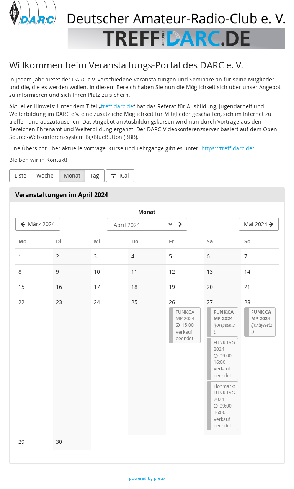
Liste (20, 175)
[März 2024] (37, 224)
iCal (120, 175)
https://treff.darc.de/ (227, 148)
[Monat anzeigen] (180, 224)
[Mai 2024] (259, 224)
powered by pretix (147, 478)
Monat (72, 175)
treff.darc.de (117, 106)
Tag (94, 175)
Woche (45, 175)
